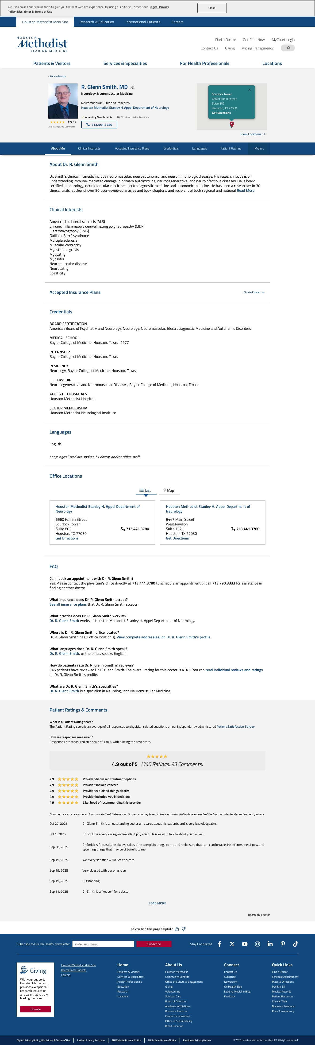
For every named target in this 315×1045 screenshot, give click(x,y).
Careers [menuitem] (177, 22)
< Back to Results (57, 76)
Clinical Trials (280, 1001)
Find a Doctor (225, 39)
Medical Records (281, 991)
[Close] (249, 90)
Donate (36, 1009)
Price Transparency (283, 1011)
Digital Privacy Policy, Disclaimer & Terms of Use (43, 1040)
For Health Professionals (204, 63)
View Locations (253, 133)
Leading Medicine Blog (237, 991)
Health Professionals (129, 981)
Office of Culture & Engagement (184, 981)
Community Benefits (177, 976)
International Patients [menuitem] (143, 22)
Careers (65, 975)
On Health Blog (233, 986)
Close (212, 7)
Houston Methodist (176, 972)
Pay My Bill (278, 986)
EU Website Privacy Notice (126, 1040)
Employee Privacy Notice (197, 1040)
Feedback (229, 996)
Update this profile (259, 915)
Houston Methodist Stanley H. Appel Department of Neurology (125, 107)
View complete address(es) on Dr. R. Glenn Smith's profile (163, 637)
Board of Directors (176, 1001)
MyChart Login (283, 39)
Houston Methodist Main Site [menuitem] (45, 22)
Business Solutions (283, 1006)
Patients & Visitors (51, 63)
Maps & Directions (283, 981)
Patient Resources (282, 996)
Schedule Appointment (285, 976)
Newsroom (230, 981)
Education (123, 986)
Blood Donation (174, 1026)
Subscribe (154, 943)
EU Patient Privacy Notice (162, 1040)
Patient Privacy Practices (91, 1040)
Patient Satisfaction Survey (236, 726)
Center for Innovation (177, 1016)
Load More (157, 903)
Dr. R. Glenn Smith (64, 620)
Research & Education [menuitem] (97, 22)
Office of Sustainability (178, 1021)
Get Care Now (254, 39)
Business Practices (176, 1011)
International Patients (74, 970)
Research (122, 991)
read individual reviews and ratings (234, 670)
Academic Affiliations (177, 1006)
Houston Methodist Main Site (78, 965)
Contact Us (230, 972)
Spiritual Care (173, 996)
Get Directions (221, 112)
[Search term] (288, 48)
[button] (231, 124)
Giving (169, 986)
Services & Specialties (125, 63)
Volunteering (172, 991)
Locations (272, 63)
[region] (157, 8)
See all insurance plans (68, 604)
